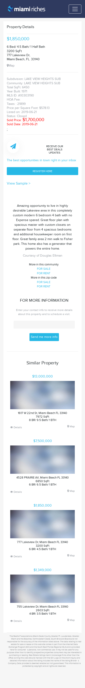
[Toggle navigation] (75, 9)
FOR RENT (43, 273)
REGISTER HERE (42, 171)
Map (11, 65)
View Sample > (18, 183)
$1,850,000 (18, 39)
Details (16, 427)
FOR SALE (43, 269)
